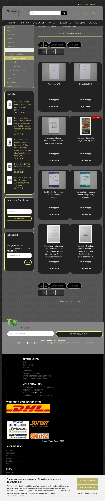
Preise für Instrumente (43, 398)
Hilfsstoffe (10, 45)
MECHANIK (12, 23)
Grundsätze (27, 398)
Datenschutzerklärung (15, 496)
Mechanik (10, 30)
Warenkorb (11, 456)
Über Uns (10, 475)
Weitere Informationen (87, 493)
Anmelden (19, 221)
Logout (9, 466)
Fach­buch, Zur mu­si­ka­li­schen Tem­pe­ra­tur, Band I (54, 197)
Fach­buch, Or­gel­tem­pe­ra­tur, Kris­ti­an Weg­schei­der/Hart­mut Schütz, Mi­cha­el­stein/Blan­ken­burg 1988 (85, 254)
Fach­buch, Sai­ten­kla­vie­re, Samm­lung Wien (85, 142)
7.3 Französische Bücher (19, 69)
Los (28, 265)
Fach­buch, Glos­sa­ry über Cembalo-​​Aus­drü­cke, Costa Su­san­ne (54, 143)
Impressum (27, 373)
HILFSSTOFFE (65, 23)
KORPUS (25, 23)
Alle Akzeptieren (87, 481)
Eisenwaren (11, 37)
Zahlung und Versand (32, 376)
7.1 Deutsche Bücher (17, 61)
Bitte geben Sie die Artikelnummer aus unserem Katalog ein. (18, 251)
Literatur (10, 53)
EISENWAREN (38, 23)
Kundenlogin (90, 4)
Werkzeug (11, 49)
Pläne (9, 81)
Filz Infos (40, 395)
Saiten (9, 41)
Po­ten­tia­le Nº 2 (85, 87)
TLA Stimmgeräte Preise (33, 390)
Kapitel (15, 345)
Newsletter (10, 461)
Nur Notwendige (87, 487)
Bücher (74, 345)
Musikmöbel (11, 85)
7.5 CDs (12, 77)
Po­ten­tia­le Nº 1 (54, 87)
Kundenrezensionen (14, 464)
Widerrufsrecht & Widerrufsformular (37, 381)
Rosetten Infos (29, 395)
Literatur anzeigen (16, 57)
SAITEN (52, 23)
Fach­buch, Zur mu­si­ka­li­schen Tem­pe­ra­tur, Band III (85, 197)
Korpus (9, 34)
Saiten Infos (28, 393)
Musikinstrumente (14, 89)
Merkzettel (10, 458)
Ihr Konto (10, 453)
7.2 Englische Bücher (18, 65)
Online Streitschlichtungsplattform (37, 378)
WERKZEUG (80, 23)
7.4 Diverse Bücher (17, 73)
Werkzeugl (65, 345)
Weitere (93, 23)
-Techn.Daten (48, 390)
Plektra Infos (39, 393)
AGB (25, 365)
